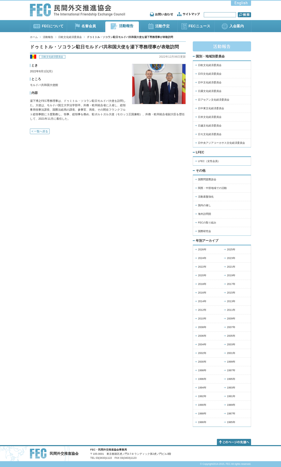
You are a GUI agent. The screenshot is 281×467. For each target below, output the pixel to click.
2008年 (202, 327)
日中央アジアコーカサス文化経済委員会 (221, 142)
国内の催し (204, 205)
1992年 (202, 396)
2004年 (202, 344)
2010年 (202, 318)
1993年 (231, 387)
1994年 (202, 387)
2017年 (231, 284)
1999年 (231, 361)
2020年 (202, 275)
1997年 (231, 370)
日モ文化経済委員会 (210, 134)
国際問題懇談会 (207, 179)
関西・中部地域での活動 (212, 188)
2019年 (231, 275)
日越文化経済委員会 (210, 125)
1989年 (231, 404)
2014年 (202, 301)
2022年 (202, 266)
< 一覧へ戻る (40, 131)
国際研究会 (204, 231)
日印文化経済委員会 (210, 73)
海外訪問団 (204, 213)
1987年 (231, 413)
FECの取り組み (207, 222)
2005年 (231, 335)
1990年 (202, 404)
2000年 (202, 361)
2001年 (231, 353)
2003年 (231, 344)
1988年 (202, 413)
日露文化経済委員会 (210, 91)
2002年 (202, 353)
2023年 (231, 258)
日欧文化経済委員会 (70, 37)
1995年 (231, 378)
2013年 (231, 301)
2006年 (202, 335)
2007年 (231, 327)
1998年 (202, 370)
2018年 (202, 284)
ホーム (34, 37)
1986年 (202, 422)
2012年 (202, 309)
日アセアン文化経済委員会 (213, 99)
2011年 (231, 309)
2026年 (202, 249)
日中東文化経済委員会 (211, 108)
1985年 (231, 422)
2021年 (231, 266)
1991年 (231, 396)
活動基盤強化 (206, 196)
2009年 (231, 318)
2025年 (231, 249)
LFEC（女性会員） (209, 161)
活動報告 (48, 37)
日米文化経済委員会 (210, 116)
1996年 (202, 378)
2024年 (202, 258)
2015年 (231, 292)
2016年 (202, 292)
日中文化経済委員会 (210, 82)
